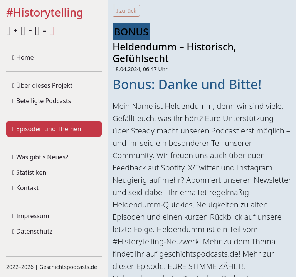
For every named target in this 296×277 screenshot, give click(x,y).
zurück (126, 10)
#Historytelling (44, 13)
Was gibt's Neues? (40, 157)
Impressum (30, 216)
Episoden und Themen (46, 129)
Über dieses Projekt (42, 85)
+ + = (30, 31)
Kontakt (25, 188)
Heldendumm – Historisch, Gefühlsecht (174, 52)
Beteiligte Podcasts (41, 101)
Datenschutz (32, 231)
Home (23, 57)
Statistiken (29, 172)
